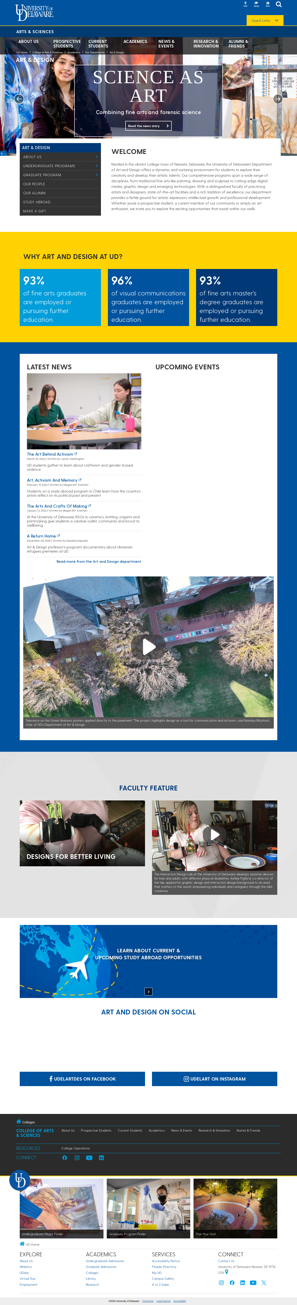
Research (92, 1284)
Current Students (98, 43)
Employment (28, 1284)
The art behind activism (50, 453)
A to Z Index (160, 1284)
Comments (147, 1301)
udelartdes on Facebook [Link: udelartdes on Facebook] (82, 1078)
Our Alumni (34, 193)
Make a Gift (34, 211)
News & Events (166, 43)
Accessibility (180, 1301)
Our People (34, 184)
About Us (28, 41)
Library (91, 1278)
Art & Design (117, 52)
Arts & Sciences (35, 31)
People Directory (164, 1267)
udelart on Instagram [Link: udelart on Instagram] (215, 1078)
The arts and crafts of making (57, 505)
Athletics (26, 1267)
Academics (135, 41)
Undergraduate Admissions (105, 1261)
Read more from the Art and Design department (99, 561)
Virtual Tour (28, 1278)
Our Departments (95, 52)
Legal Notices (163, 1301)
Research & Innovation (206, 43)
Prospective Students (67, 43)
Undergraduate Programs (49, 166)
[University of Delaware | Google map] (226, 1272)
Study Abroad (37, 202)
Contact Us (226, 1261)
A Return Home (41, 535)
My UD (156, 1273)
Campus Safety (163, 1278)
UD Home (21, 52)
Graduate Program (42, 175)
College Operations (75, 1148)
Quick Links (261, 20)
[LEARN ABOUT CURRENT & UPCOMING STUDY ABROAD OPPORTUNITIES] (148, 962)
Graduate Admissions (101, 1267)
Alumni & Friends (238, 43)
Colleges (92, 1273)
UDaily (24, 1273)
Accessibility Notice (166, 1261)
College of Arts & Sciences (47, 52)
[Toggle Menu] (97, 157)
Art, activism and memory (52, 479)
